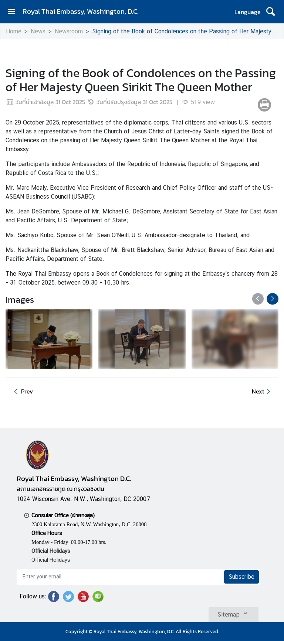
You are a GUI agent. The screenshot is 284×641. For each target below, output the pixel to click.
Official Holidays (50, 560)
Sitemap (233, 613)
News (38, 31)
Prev (22, 391)
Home (13, 31)
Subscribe (241, 576)
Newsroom (69, 31)
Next (262, 391)
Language (247, 11)
